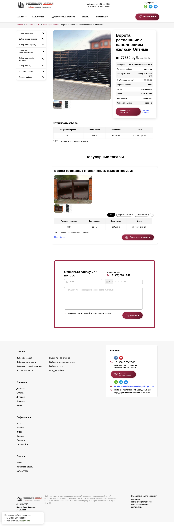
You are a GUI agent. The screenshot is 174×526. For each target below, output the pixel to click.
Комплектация (141, 215)
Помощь (21, 460)
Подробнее (24, 521)
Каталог (20, 17)
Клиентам (21, 386)
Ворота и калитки (33, 25)
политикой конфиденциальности (96, 317)
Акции (19, 466)
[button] (54, 159)
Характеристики (124, 215)
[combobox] (109, 281)
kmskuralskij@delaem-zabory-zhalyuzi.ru (134, 390)
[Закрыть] (41, 514)
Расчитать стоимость (140, 237)
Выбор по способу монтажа (26, 59)
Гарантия (20, 405)
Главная (19, 25)
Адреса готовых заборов (63, 17)
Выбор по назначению (28, 39)
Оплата (19, 397)
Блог (18, 427)
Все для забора (25, 77)
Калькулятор (38, 17)
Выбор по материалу (27, 45)
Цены (111, 215)
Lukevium (152, 500)
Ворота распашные (51, 25)
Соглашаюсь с (89, 317)
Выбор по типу (25, 66)
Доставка (20, 392)
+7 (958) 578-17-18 (150, 3)
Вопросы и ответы (25, 470)
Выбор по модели (26, 33)
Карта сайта (22, 448)
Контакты (20, 444)
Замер (19, 409)
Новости (20, 431)
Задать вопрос (146, 111)
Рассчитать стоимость (125, 111)
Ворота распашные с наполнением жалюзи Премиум (93, 170)
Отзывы (85, 17)
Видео (19, 436)
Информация (102, 17)
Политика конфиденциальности (141, 504)
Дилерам (20, 401)
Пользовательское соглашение (140, 509)
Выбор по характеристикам (26, 51)
